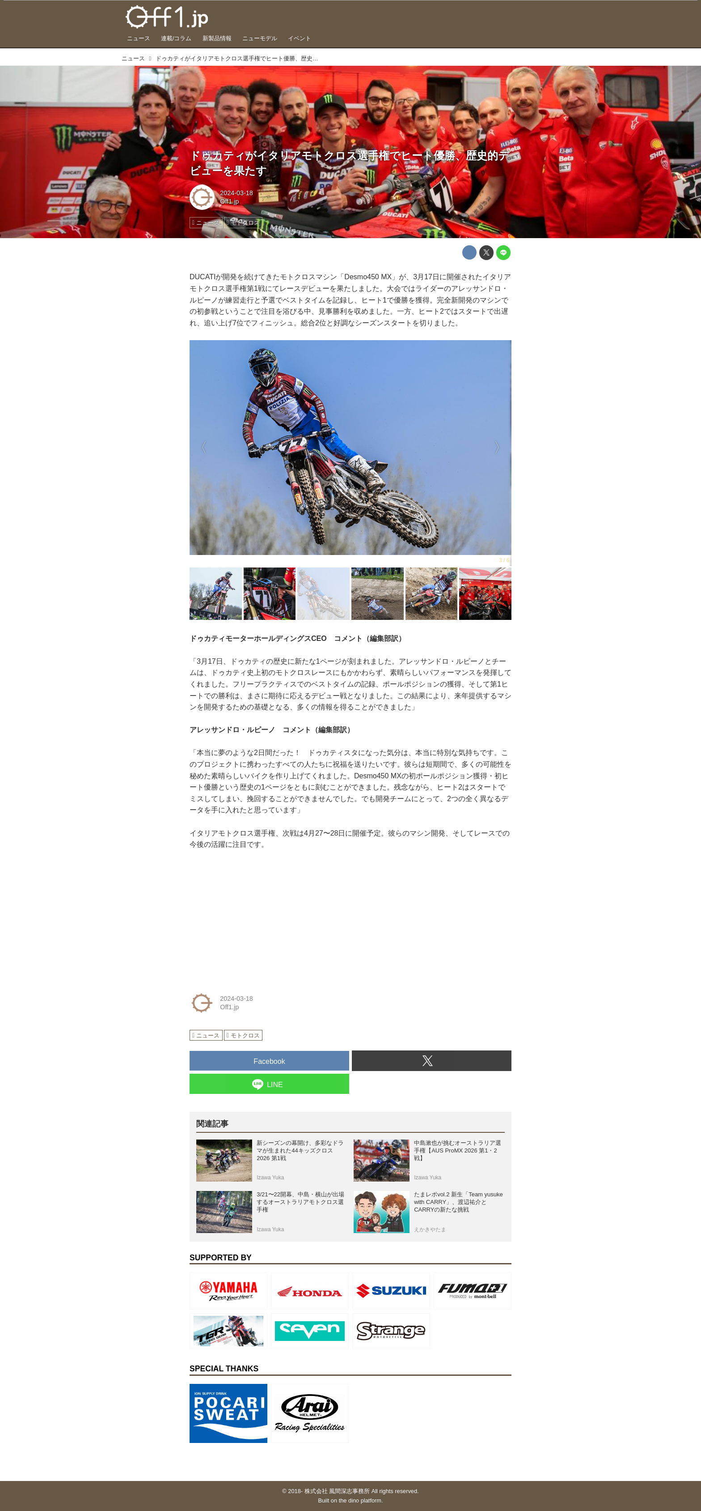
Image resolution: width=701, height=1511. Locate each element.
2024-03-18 (236, 192)
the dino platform (360, 1500)
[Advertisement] (257, 917)
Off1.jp (229, 201)
